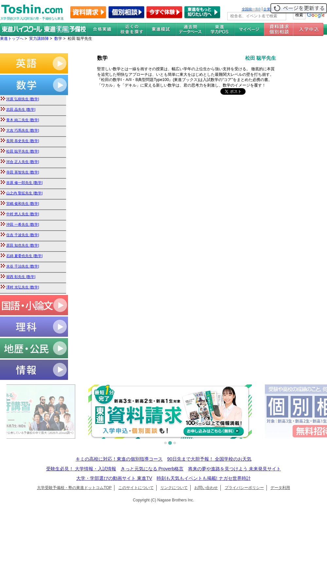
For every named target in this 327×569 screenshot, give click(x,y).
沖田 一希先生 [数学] (22, 224)
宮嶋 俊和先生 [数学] (22, 203)
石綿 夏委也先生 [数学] (24, 256)
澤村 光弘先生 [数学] (22, 287)
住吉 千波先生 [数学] (22, 235)
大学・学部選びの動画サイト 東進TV (114, 478)
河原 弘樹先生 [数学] (22, 99)
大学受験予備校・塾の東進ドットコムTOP (74, 487)
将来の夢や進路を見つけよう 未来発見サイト (234, 468)
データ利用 (280, 487)
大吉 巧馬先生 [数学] (22, 130)
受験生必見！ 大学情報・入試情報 (81, 468)
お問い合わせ (206, 487)
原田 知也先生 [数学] (22, 245)
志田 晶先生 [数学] (20, 109)
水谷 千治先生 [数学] (22, 266)
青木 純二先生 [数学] (22, 120)
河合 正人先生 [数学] (22, 162)
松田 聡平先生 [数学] (22, 151)
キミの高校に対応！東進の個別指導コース (119, 459)
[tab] (165, 443)
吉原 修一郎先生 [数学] (24, 183)
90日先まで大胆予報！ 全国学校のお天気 (209, 459)
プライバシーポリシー (244, 487)
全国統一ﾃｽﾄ (251, 9)
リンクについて (174, 487)
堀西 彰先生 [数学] (20, 277)
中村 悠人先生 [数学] (22, 214)
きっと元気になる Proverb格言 (152, 468)
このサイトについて (136, 487)
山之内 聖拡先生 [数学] (24, 193)
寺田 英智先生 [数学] (22, 172)
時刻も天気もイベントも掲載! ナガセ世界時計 (204, 478)
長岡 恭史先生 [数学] (22, 141)
